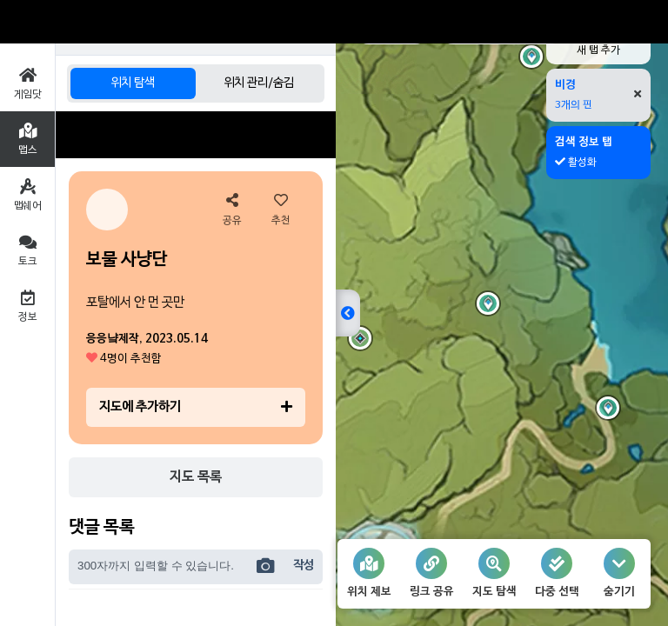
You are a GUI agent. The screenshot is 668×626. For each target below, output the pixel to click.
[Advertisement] (196, 134)
